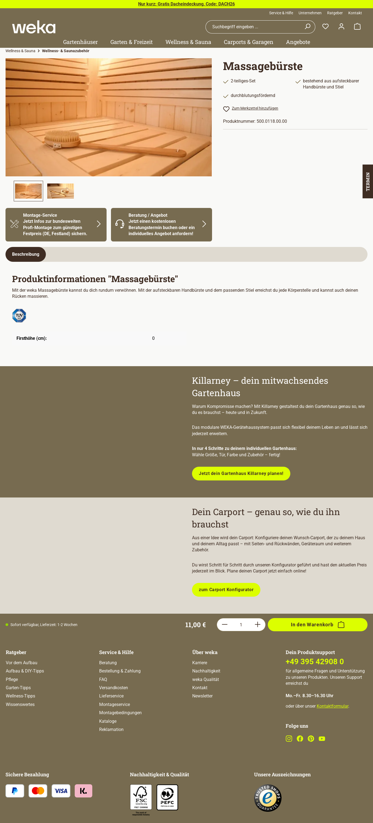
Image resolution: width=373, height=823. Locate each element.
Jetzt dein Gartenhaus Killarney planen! (241, 473)
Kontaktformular (332, 706)
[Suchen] (307, 27)
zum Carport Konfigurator (226, 589)
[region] (109, 129)
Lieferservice (111, 696)
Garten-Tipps (18, 687)
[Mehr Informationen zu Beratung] (161, 224)
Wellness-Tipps (20, 696)
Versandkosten (113, 687)
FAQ (103, 679)
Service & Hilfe (281, 13)
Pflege (12, 679)
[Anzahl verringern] (224, 624)
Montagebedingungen (120, 712)
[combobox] (252, 27)
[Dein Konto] (341, 27)
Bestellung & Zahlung (120, 671)
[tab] (25, 254)
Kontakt (355, 13)
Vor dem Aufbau (21, 662)
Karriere (199, 662)
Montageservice (114, 704)
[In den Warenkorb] (318, 624)
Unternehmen (310, 13)
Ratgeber (335, 13)
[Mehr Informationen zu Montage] (56, 224)
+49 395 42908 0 (315, 661)
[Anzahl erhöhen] (258, 624)
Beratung (108, 662)
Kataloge (107, 721)
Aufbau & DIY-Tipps (25, 671)
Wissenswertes (20, 704)
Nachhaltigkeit (206, 671)
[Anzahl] (241, 624)
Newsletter (202, 696)
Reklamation (111, 729)
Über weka (205, 652)
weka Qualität (205, 679)
